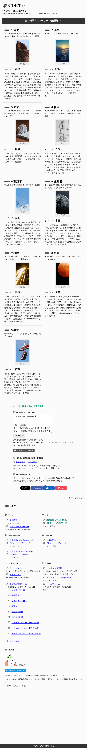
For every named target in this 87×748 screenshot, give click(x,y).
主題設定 (13, 520)
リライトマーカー (19, 590)
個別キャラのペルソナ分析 (21, 551)
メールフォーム (53, 584)
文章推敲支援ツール (18, 584)
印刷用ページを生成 (25, 450)
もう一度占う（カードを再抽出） (30, 406)
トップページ (15, 641)
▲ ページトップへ (77, 498)
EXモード (62, 523)
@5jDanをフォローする (15, 670)
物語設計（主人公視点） (57, 520)
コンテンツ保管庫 (54, 568)
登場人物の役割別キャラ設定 (22, 540)
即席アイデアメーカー (19, 527)
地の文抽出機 (17, 617)
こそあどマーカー (19, 601)
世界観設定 (51, 540)
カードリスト (15, 575)
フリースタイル (16, 568)
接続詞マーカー (18, 595)
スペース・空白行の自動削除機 (25, 623)
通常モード (20, 462)
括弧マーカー (17, 606)
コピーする (19, 436)
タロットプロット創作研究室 (59, 577)
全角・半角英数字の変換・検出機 (26, 634)
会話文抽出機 (17, 612)
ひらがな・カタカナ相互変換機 (25, 628)
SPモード (32, 462)
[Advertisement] (45, 715)
